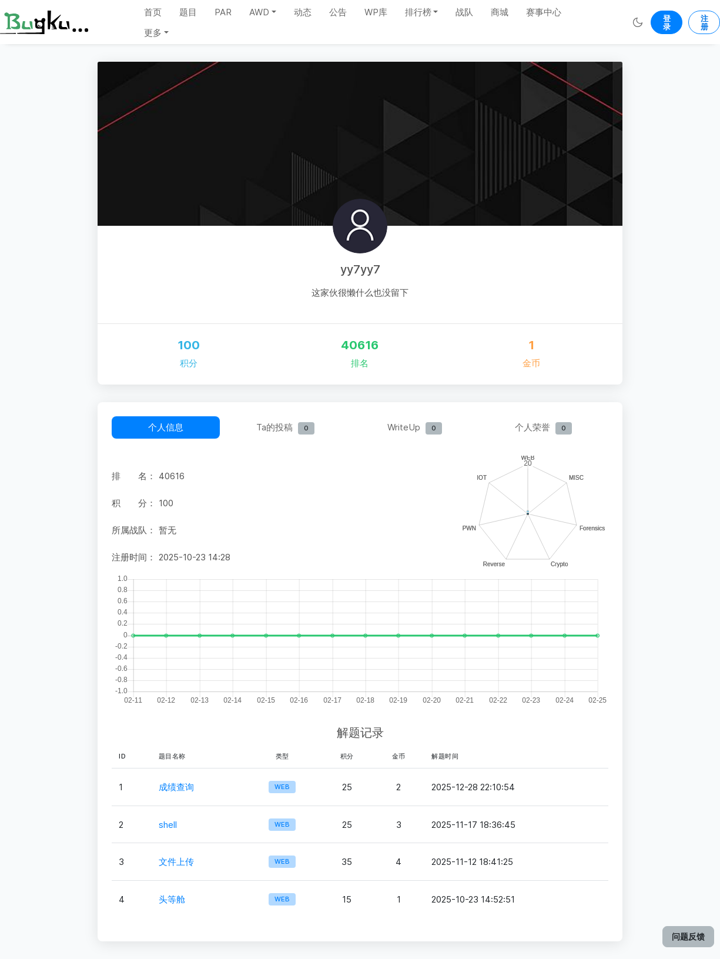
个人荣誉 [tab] (543, 428)
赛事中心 (543, 12)
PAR (223, 12)
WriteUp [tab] (414, 428)
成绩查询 (176, 787)
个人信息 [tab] (165, 427)
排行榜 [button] (418, 12)
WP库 (375, 12)
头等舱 (172, 899)
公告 (338, 12)
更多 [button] (153, 32)
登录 (667, 22)
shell (168, 824)
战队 (464, 12)
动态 (303, 12)
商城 (499, 12)
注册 (704, 22)
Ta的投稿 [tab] (285, 428)
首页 (153, 12)
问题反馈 (688, 936)
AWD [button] (259, 12)
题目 (188, 12)
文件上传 (176, 861)
